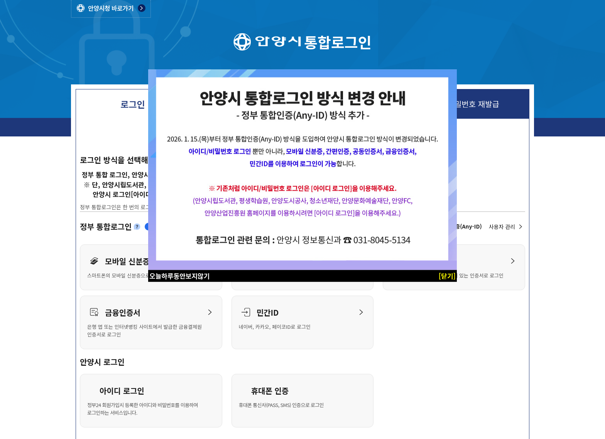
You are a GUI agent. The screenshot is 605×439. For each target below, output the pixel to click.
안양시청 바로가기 (111, 8)
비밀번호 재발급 (473, 104)
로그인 (132, 104)
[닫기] (447, 276)
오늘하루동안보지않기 (179, 276)
